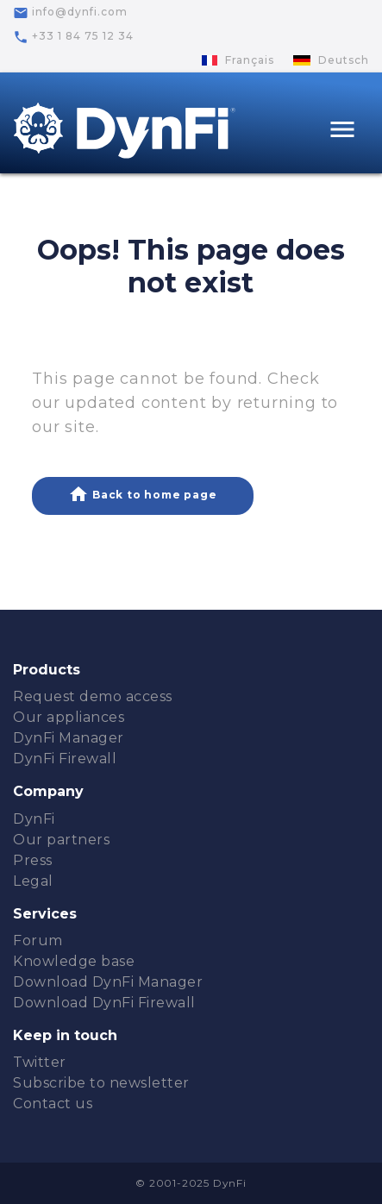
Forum (38, 940)
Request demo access (92, 696)
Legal (33, 881)
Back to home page (142, 494)
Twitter (39, 1062)
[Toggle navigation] (342, 132)
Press (33, 860)
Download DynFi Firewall (104, 1002)
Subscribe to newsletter (101, 1083)
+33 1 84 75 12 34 (73, 37)
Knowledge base (74, 961)
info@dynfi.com (70, 13)
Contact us (52, 1103)
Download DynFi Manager (108, 982)
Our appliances (68, 717)
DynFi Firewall (64, 758)
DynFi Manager (68, 738)
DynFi (34, 819)
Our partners (61, 839)
